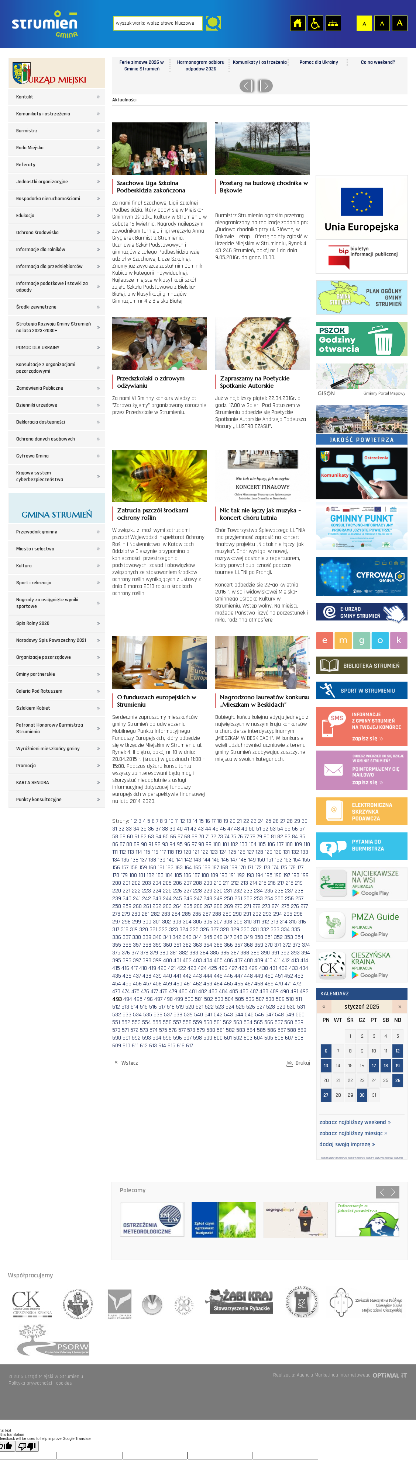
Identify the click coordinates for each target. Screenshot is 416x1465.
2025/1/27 (389, 1157)
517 (161, 1007)
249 (218, 898)
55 (287, 829)
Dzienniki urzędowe (36, 405)
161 (161, 867)
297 (116, 922)
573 (144, 1030)
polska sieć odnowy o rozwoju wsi (48, 1342)
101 (225, 844)
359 (157, 945)
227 (187, 891)
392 (285, 953)
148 (243, 860)
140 (171, 860)
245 (177, 898)
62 (144, 837)
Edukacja (25, 215)
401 (177, 960)
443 (197, 976)
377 (135, 953)
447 (238, 976)
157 (124, 867)
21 (239, 821)
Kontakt (24, 97)
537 (168, 1015)
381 (174, 953)
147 (233, 860)
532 (116, 1015)
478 (163, 991)
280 (135, 914)
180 (133, 875)
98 (201, 844)
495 (138, 999)
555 (156, 1022)
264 (177, 906)
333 (275, 929)
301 (157, 922)
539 (188, 1015)
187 (196, 875)
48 (237, 829)
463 (207, 984)
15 (201, 821)
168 (224, 867)
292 (256, 914)
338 (136, 937)
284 (176, 914)
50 (252, 829)
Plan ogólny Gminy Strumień (362, 295)
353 (288, 937)
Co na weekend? (378, 62)
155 (306, 860)
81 (273, 837)
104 (253, 844)
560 (207, 1022)
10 (171, 821)
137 (143, 860)
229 (207, 891)
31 (114, 829)
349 (248, 937)
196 (278, 875)
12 (182, 821)
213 (244, 883)
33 (129, 829)
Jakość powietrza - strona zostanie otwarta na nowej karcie (362, 423)
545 (249, 1015)
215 (263, 883)
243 (156, 898)
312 (265, 922)
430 (263, 968)
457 (147, 984)
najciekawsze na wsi (362, 882)
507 (260, 999)
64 (158, 837)
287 (207, 914)
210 (217, 883)
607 (289, 1038)
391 (275, 953)
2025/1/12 (333, 1157)
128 (259, 852)
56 (295, 829)
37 (158, 829)
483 (213, 991)
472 (297, 984)
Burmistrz (27, 131)
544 (238, 1015)
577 (182, 1030)
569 (299, 1022)
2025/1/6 (325, 1157)
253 (258, 898)
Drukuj (303, 1062)
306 (207, 922)
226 (177, 891)
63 (151, 837)
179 (124, 875)
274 (276, 906)
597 (187, 1038)
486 (244, 991)
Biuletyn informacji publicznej (362, 257)
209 (207, 883)
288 (216, 914)
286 (196, 914)
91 (150, 844)
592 (136, 1038)
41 (186, 829)
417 (134, 968)
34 (136, 829)
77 (246, 837)
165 (197, 867)
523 (219, 1007)
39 (172, 829)
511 (298, 999)
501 (199, 999)
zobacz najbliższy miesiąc (353, 1133)
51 (258, 829)
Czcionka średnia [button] (382, 23)
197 (286, 875)
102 (234, 844)
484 (223, 991)
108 (289, 844)
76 (240, 837)
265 (187, 906)
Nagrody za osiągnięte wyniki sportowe (47, 603)
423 (192, 968)
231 (228, 891)
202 (136, 883)
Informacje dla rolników (40, 249)
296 (298, 914)
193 (250, 875)
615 (171, 1046)
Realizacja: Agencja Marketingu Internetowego (322, 1375)
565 (258, 1022)
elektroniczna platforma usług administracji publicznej (362, 809)
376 (126, 953)
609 (116, 1046)
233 (248, 891)
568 (288, 1022)
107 (279, 844)
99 (209, 844)
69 (194, 837)
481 (193, 991)
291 (247, 914)
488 (263, 991)
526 (250, 1007)
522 (209, 1007)
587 (282, 1030)
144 (206, 860)
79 (259, 837)
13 (188, 821)
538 (177, 1015)
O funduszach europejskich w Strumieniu (156, 700)
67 (180, 837)
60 (130, 837)
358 (146, 945)
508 (269, 999)
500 (189, 999)
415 (116, 968)
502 (208, 999)
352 (278, 937)
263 (167, 906)
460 (177, 984)
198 (295, 875)
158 (134, 867)
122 (205, 852)
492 (304, 991)
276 (295, 906)
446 (228, 976)
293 (267, 914)
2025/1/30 (398, 1157)
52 (265, 829)
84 (295, 837)
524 (230, 1007)
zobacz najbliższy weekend (355, 1122)
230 (218, 891)
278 (116, 914)
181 (141, 875)
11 (177, 821)
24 (261, 821)
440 (167, 976)
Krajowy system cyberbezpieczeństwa (39, 476)
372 (287, 945)
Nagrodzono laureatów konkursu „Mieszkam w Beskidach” (264, 700)
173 (266, 867)
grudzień (324, 1006)
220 (116, 891)
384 (204, 953)
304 (187, 922)
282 (155, 914)
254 (268, 898)
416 (125, 968)
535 (147, 1015)
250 (228, 898)
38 (165, 829)
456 (137, 984)
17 (214, 821)
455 (127, 984)
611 (135, 1046)
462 (197, 984)
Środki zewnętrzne (36, 307)
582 (230, 1030)
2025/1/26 (379, 1157)
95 (180, 844)
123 (214, 852)
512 (116, 1007)
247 (198, 898)
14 (195, 821)
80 (266, 837)
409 (258, 960)
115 (147, 852)
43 (201, 829)
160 (152, 867)
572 (134, 1030)
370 (269, 945)
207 (187, 883)
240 (127, 898)
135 (125, 860)
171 (250, 867)
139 (161, 860)
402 (187, 960)
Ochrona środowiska (37, 232)
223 (146, 891)
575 (163, 1030)
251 (238, 898)
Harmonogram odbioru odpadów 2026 (200, 65)
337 (127, 937)
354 (299, 937)
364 (207, 945)
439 (157, 976)
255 (279, 898)
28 (290, 821)
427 (233, 968)
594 (156, 1038)
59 (123, 837)
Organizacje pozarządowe (43, 657)
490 (284, 991)
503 (218, 999)
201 (126, 883)
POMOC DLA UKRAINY (37, 347)
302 (166, 922)
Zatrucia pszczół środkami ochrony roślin (152, 514)
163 (179, 867)
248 (207, 898)
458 (157, 984)
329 (234, 929)
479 (173, 991)
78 (252, 837)
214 (253, 883)
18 (219, 821)
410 (268, 960)
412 (286, 960)
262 (156, 906)
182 (150, 875)
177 (300, 867)
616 (181, 1046)
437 (137, 976)
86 (115, 844)
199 (305, 875)
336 (116, 937)
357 (137, 945)
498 (168, 999)
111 (115, 852)
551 (116, 1022)
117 (163, 852)
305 (197, 922)
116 (155, 852)
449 (258, 976)
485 (233, 991)
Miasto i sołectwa (35, 549)
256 (289, 898)
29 (297, 821)
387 (235, 953)
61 (136, 837)
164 (188, 867)
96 (187, 844)
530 (291, 1007)
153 (288, 860)
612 (144, 1046)
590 (116, 1038)
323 (173, 929)
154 (297, 860)
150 (261, 860)
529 (280, 1007)
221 (126, 891)
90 (144, 844)
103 (243, 844)
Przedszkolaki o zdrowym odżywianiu (151, 382)
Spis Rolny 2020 (32, 623)
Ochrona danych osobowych (45, 439)
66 (173, 837)
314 (284, 922)
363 (197, 945)
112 (122, 852)
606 (279, 1038)
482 (202, 991)
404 (207, 960)
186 (187, 875)
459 (167, 984)
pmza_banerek (362, 923)
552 (125, 1022)
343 (187, 937)
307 (218, 922)
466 (238, 984)
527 (261, 1007)
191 (232, 875)
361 (177, 945)
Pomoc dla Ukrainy (319, 62)
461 (188, 984)
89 (137, 844)
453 (299, 976)
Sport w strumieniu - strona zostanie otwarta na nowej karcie (362, 689)
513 (125, 1007)
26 (276, 821)
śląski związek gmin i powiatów (117, 1301)
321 (153, 929)
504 (229, 999)
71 (208, 837)
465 (228, 984)
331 (255, 929)
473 (116, 991)
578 (191, 1030)
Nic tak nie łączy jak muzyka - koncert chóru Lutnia (260, 514)
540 (198, 1015)
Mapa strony (333, 23)
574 (153, 1030)
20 (232, 821)
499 (178, 999)
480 (183, 991)
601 (228, 1038)
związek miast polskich (180, 1301)
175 (283, 867)
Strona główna (297, 23)
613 (153, 1046)
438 (146, 976)
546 (259, 1015)
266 (198, 906)
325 (194, 929)
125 (232, 852)
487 (254, 991)
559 (197, 1022)
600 (218, 1038)
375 (116, 953)
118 (170, 852)
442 (187, 976)
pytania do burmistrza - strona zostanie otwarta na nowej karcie (362, 844)
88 (129, 844)
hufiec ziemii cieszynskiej (364, 1301)
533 (127, 1015)
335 (295, 929)
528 (270, 1007)
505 (239, 999)
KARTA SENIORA (32, 782)
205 (167, 883)
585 (261, 1030)
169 (233, 867)
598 (197, 1038)
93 (165, 844)
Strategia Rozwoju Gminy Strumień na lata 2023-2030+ (53, 327)
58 (115, 837)
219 (299, 883)
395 (116, 960)
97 (194, 844)
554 (146, 1022)
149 (252, 860)
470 (279, 984)
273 (266, 906)
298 (126, 922)
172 (258, 867)
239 (116, 898)
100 (217, 844)
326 (204, 929)
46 (223, 829)
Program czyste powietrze (362, 524)
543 (228, 1015)
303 (176, 922)
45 (216, 829)
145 (216, 860)
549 (289, 1015)
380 (163, 953)
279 (126, 914)
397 (137, 960)
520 (189, 1007)
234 (258, 891)
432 (283, 968)
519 (180, 1007)
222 (136, 891)
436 (127, 976)
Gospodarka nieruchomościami (48, 198)
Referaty (25, 164)
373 (296, 945)
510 (290, 999)
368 (248, 945)
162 (169, 867)
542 (218, 1015)
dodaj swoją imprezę (347, 1144)
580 (210, 1030)
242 (146, 898)
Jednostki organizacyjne (42, 181)
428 (242, 968)
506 (249, 999)
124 (223, 852)
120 (187, 852)
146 (225, 860)
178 (115, 875)
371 (277, 945)
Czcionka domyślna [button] (364, 23)
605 (268, 1038)
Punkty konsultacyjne (39, 799)
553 (136, 1022)
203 (146, 883)
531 (301, 1007)
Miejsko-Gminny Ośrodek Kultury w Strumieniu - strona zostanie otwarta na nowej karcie (362, 639)
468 (258, 984)
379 (154, 953)
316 (302, 922)
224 (156, 891)
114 (138, 852)
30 (304, 821)
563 (237, 1022)
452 (288, 976)
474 (126, 991)
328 (224, 929)
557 (177, 1022)
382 (183, 953)
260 (137, 906)
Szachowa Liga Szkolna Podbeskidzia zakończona (151, 186)
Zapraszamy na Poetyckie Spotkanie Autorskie (254, 382)
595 (167, 1038)
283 (165, 914)
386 (224, 953)
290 (237, 914)
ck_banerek (362, 964)
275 (285, 906)
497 (158, 999)
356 (127, 945)
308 (227, 922)
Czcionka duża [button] (399, 23)
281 (145, 914)
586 (271, 1030)
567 (279, 1022)
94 (172, 844)
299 (136, 922)
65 (166, 837)
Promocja (26, 765)
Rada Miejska (30, 148)
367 (238, 945)
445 (218, 976)
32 (121, 829)
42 (193, 829)
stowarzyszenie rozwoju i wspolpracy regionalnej (78, 1301)
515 (144, 1007)
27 (282, 821)
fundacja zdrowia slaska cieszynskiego (299, 1301)
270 (238, 906)
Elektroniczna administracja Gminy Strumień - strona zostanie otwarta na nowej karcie (362, 612)
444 (207, 976)
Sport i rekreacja (33, 583)
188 (205, 875)
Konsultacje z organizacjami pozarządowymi (45, 368)
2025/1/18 (361, 1157)
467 (249, 984)
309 (238, 922)
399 (157, 960)
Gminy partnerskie (35, 674)
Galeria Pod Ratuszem (39, 691)
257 (299, 898)
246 (187, 898)
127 (250, 852)
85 (302, 837)
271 (247, 906)
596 (177, 1038)
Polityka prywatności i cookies (40, 1383)
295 (287, 914)
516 (153, 1007)
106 (271, 844)
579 (201, 1030)
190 (223, 875)
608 (299, 1038)
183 (160, 875)
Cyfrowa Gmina (32, 456)
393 (295, 953)
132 (295, 852)
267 (208, 906)
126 (241, 852)
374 (306, 945)
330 (245, 929)
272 (256, 906)
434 (303, 968)
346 (218, 937)
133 (304, 852)
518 (171, 1007)
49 (244, 829)
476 (145, 991)
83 (287, 837)
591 (126, 1038)
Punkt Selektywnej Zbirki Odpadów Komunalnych (362, 337)
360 (167, 945)
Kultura (24, 566)
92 (158, 844)
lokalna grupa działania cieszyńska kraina (33, 1301)
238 (299, 891)
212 (235, 883)
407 (238, 960)
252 (248, 898)
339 (146, 937)
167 (215, 867)
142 (188, 860)
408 (248, 960)
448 (248, 976)
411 (277, 960)
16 (207, 821)
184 (169, 875)
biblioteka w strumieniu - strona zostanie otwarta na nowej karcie (362, 664)
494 (127, 999)
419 (152, 968)
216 (272, 883)
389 (255, 953)
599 (207, 1038)
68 (187, 837)
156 (116, 867)
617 (189, 1046)
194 (259, 875)
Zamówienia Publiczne (39, 388)
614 (162, 1046)
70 (201, 837)
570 (116, 1030)
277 (304, 906)
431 (273, 968)
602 (237, 1038)
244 (167, 898)
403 (197, 960)
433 (293, 968)
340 (157, 937)
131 (286, 852)
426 (223, 968)
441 (177, 976)
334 (285, 929)
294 (277, 914)
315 (293, 922)
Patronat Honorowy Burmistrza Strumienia (49, 728)
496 (148, 999)
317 (115, 929)
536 (158, 1015)
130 (278, 852)
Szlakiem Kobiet (33, 708)
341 (167, 937)
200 (116, 883)
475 (135, 991)
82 (280, 837)
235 (268, 891)
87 (122, 844)
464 (218, 984)
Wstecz (129, 1062)
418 (143, 968)
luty (399, 1006)
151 (270, 860)
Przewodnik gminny (36, 532)
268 (218, 906)
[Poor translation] (27, 1446)
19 (225, 821)
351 (268, 937)
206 (177, 883)
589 (302, 1030)
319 (134, 929)
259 (127, 906)
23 (254, 821)
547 (269, 1015)
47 (230, 829)
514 (134, 1007)
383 (193, 953)
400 (167, 960)
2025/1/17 (352, 1157)
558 (187, 1022)
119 (178, 852)
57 (302, 829)
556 (167, 1022)
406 (228, 960)
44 (208, 829)
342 (176, 937)
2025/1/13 (342, 1157)
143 (197, 860)
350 (258, 937)
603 (248, 1038)
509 (280, 999)
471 (288, 984)
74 (227, 837)
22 (246, 821)
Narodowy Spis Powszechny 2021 (51, 640)
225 (167, 891)
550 (300, 1015)
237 (289, 891)
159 (143, 867)
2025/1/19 (370, 1157)
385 (214, 953)
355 (116, 945)
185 (178, 875)
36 (151, 829)
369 (258, 945)
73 (220, 837)
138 (152, 860)
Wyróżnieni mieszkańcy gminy (48, 748)
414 (304, 960)
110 (306, 844)
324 (183, 929)
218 (289, 883)
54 (280, 829)
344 (197, 937)
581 (220, 1030)
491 (294, 991)
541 (208, 1015)
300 (146, 922)
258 (116, 906)
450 (269, 976)
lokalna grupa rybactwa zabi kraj (236, 1301)
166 (206, 867)
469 (269, 984)
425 (212, 968)
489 (274, 991)
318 (124, 929)
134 (116, 860)
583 (240, 1030)
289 (227, 914)
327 (214, 929)
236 (279, 891)
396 (127, 960)
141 (179, 860)
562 (227, 1022)
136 (134, 860)
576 (173, 1030)
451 (279, 976)
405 (218, 960)
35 (144, 829)
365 (218, 945)
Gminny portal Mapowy (362, 379)
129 (268, 852)
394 (305, 953)
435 (116, 976)
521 (199, 1007)
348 (238, 937)
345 (207, 937)
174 (275, 867)
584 (251, 1030)
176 (292, 867)
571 (125, 1030)
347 (228, 937)
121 (196, 852)
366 (228, 945)
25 (268, 821)
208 (197, 883)
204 (156, 883)
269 (228, 906)
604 (258, 1038)
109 (298, 844)
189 (214, 875)
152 (278, 860)
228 (197, 891)
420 (162, 968)
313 (274, 922)
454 (116, 984)
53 (273, 829)
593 (146, 1038)
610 (126, 1046)
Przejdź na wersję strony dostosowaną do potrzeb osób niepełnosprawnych (315, 23)
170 (242, 867)
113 (130, 852)
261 (147, 906)
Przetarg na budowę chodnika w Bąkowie (264, 186)
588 (291, 1030)
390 (265, 953)
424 (202, 968)
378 (144, 953)
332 (264, 929)
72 (213, 837)
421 (172, 968)
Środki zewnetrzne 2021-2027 (362, 207)
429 (253, 968)
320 (143, 929)
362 (187, 945)
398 (146, 960)
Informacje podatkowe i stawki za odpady (52, 286)
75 (233, 837)
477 (154, 991)
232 (237, 891)
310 (248, 922)
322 (163, 929)
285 (186, 914)
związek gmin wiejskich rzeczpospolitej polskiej (151, 1301)
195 (268, 875)
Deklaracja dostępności (40, 422)
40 (180, 829)
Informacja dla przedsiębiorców (49, 266)
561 (217, 1022)
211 (226, 883)
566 (268, 1022)
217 (280, 883)
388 (244, 953)
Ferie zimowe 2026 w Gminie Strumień (142, 65)
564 (248, 1022)
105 (262, 844)
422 (181, 968)
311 (256, 922)
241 (137, 898)
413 (295, 960)
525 (240, 1007)
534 (137, 1015)
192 (241, 875)
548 (279, 1015)
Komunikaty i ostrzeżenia (43, 114)
